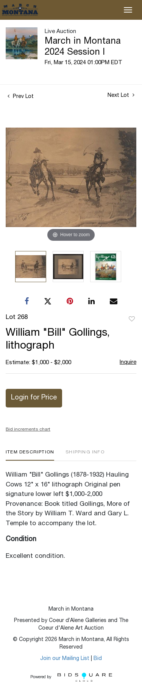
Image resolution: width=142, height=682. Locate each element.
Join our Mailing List (64, 658)
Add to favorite (131, 319)
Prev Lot (21, 96)
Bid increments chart (28, 429)
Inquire (128, 362)
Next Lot (121, 95)
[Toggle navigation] (128, 9)
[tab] (30, 455)
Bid (98, 658)
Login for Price (34, 398)
